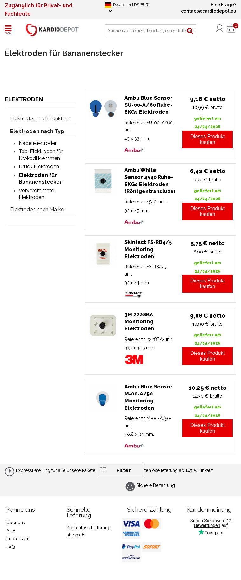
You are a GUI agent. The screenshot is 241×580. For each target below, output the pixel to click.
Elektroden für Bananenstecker (40, 178)
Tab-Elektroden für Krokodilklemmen (41, 154)
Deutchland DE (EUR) (127, 7)
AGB (11, 530)
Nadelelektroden (38, 143)
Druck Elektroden (39, 167)
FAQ (10, 547)
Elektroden (24, 99)
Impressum (18, 538)
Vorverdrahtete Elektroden (36, 193)
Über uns (15, 522)
